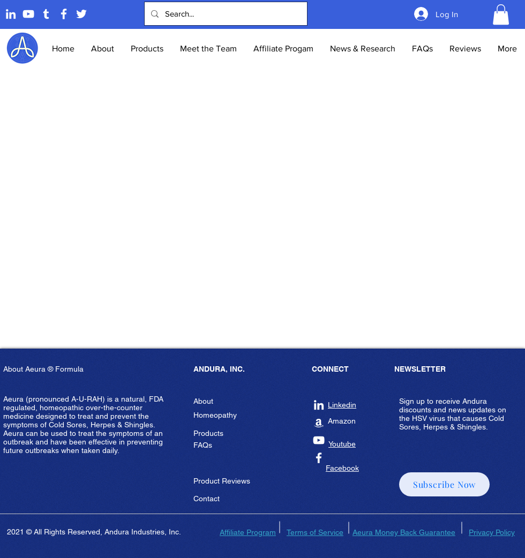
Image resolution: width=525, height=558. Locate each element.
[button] (500, 14)
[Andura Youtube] (28, 14)
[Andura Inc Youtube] (319, 440)
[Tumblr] (46, 14)
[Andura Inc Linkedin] (319, 405)
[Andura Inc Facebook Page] (64, 14)
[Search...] (224, 13)
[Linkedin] (11, 14)
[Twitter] (81, 14)
